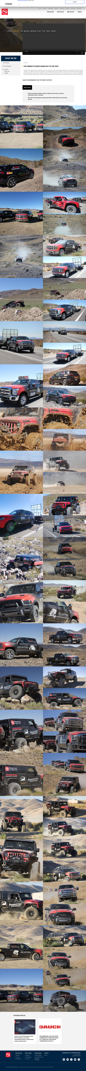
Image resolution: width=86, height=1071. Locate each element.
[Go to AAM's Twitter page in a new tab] (72, 1059)
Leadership (17, 1055)
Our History (17, 1057)
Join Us (46, 1053)
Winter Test (7, 71)
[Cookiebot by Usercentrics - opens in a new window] (9, 10)
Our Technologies (7, 66)
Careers (45, 1055)
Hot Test (6, 73)
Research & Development (37, 1059)
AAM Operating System (39, 1057)
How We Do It (38, 1053)
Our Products (6, 62)
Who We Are (18, 1053)
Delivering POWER (38, 1055)
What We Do (10, 58)
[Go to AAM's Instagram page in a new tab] (78, 1059)
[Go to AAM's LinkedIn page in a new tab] (68, 1059)
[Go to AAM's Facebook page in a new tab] (64, 1059)
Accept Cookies (75, 3)
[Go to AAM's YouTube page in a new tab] (75, 1059)
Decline (75, 8)
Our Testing (5, 69)
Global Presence (18, 1058)
